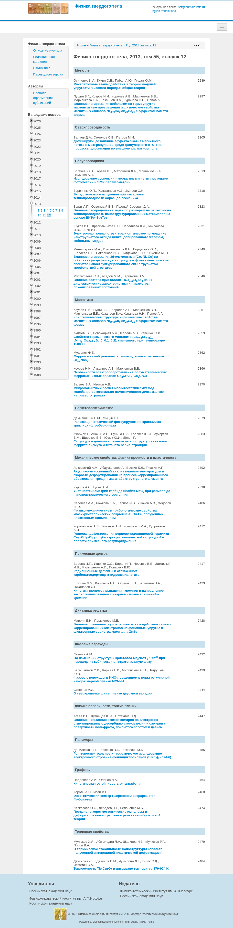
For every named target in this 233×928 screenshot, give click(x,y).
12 (49, 215)
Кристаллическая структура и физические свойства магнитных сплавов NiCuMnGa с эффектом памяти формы (121, 320)
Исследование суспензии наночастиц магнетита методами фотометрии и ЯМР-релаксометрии (121, 180)
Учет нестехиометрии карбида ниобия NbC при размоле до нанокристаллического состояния (122, 492)
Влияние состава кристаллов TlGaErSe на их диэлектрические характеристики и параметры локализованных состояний (113, 283)
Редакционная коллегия (44, 59)
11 (44, 215)
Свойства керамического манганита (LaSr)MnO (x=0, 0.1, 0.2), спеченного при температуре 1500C (119, 340)
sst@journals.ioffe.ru (191, 7)
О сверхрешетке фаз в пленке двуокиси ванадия (113, 693)
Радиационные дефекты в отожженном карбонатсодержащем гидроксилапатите (106, 572)
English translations (163, 11)
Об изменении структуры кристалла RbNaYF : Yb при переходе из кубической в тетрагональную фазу (119, 659)
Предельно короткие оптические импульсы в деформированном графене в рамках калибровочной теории (117, 815)
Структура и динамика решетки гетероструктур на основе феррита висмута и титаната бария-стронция (120, 443)
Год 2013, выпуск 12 (141, 45)
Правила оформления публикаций (43, 98)
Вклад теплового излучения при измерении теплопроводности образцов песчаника (109, 196)
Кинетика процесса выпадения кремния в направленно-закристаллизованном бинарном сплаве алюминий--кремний (119, 594)
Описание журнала (47, 50)
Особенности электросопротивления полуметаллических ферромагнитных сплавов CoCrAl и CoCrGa (120, 374)
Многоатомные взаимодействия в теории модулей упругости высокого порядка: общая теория (115, 86)
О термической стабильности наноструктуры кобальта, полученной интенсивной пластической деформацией (118, 850)
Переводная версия (48, 74)
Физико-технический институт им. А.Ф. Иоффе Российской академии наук (128, 914)
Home (81, 45)
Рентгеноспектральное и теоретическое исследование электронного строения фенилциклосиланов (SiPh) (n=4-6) (122, 755)
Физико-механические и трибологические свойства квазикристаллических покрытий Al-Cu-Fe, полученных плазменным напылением (118, 514)
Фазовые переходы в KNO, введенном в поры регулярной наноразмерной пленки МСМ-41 (122, 679)
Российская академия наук (50, 891)
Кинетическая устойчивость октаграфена (107, 783)
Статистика (41, 68)
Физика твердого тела (98, 6)
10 (39, 215)
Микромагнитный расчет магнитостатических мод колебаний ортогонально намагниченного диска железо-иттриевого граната (119, 391)
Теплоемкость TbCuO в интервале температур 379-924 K (121, 868)
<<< (197, 45)
